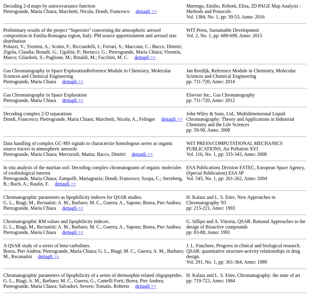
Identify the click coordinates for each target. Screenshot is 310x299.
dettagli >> (146, 11)
